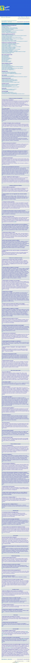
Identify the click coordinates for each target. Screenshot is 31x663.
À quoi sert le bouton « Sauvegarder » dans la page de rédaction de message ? (14, 51)
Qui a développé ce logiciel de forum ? (7, 92)
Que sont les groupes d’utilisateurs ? (7, 65)
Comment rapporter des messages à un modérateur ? (10, 50)
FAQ (20, 17)
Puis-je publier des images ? (6, 57)
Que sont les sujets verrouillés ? (6, 61)
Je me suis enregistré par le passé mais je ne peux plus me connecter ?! (13, 30)
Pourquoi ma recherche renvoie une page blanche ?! (10, 80)
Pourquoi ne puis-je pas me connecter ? (8, 29)
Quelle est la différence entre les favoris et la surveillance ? (11, 84)
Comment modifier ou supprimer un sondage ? (9, 47)
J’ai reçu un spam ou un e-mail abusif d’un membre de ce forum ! (11, 73)
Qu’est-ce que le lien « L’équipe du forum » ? (8, 69)
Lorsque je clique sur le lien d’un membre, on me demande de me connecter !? (15, 41)
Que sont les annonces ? (5, 59)
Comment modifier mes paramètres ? (7, 34)
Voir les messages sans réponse (5, 20)
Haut (2, 121)
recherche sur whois (9, 647)
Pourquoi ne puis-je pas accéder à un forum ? (9, 48)
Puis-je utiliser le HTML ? (5, 56)
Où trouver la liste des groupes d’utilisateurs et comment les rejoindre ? (12, 66)
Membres (27, 17)
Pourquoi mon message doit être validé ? (8, 52)
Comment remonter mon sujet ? (6, 53)
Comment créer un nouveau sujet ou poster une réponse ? (10, 43)
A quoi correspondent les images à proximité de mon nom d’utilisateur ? (12, 38)
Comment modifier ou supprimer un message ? (9, 44)
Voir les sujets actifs (13, 20)
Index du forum (10, 659)
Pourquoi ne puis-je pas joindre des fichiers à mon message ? (11, 49)
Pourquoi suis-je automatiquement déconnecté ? (9, 31)
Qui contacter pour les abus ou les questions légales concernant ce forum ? (13, 93)
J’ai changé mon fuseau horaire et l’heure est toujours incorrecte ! (12, 37)
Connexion (3, 17)
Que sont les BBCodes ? (5, 55)
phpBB (15, 221)
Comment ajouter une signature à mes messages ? (9, 45)
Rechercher (23, 17)
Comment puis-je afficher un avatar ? (7, 39)
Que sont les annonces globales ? (7, 58)
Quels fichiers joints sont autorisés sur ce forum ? (9, 89)
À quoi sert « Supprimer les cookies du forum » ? (9, 32)
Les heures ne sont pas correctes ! (7, 36)
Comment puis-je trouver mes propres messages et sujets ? (11, 82)
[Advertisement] (20, 8)
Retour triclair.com (4, 659)
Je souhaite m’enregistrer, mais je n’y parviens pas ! (9, 27)
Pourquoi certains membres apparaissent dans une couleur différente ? (12, 68)
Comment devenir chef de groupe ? (7, 67)
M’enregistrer (8, 17)
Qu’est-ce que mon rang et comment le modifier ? (9, 40)
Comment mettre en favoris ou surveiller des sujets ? (10, 85)
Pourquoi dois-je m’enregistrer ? (6, 26)
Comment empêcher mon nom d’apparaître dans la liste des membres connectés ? (14, 35)
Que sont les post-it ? (5, 60)
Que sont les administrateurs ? (6, 64)
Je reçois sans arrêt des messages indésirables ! (9, 72)
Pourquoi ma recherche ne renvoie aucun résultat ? (9, 79)
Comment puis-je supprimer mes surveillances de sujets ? (10, 86)
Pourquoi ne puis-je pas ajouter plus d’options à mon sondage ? (11, 46)
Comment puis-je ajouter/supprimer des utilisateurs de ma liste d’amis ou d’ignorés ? (14, 76)
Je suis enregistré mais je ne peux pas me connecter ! (10, 28)
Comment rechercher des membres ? (7, 81)
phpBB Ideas (24, 639)
